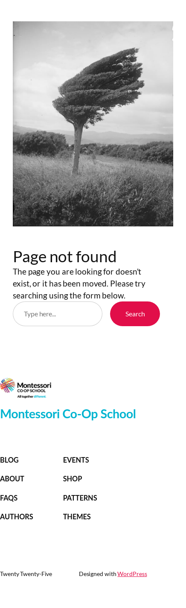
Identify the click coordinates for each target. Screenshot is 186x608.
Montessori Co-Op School (68, 413)
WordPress (132, 573)
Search (135, 314)
